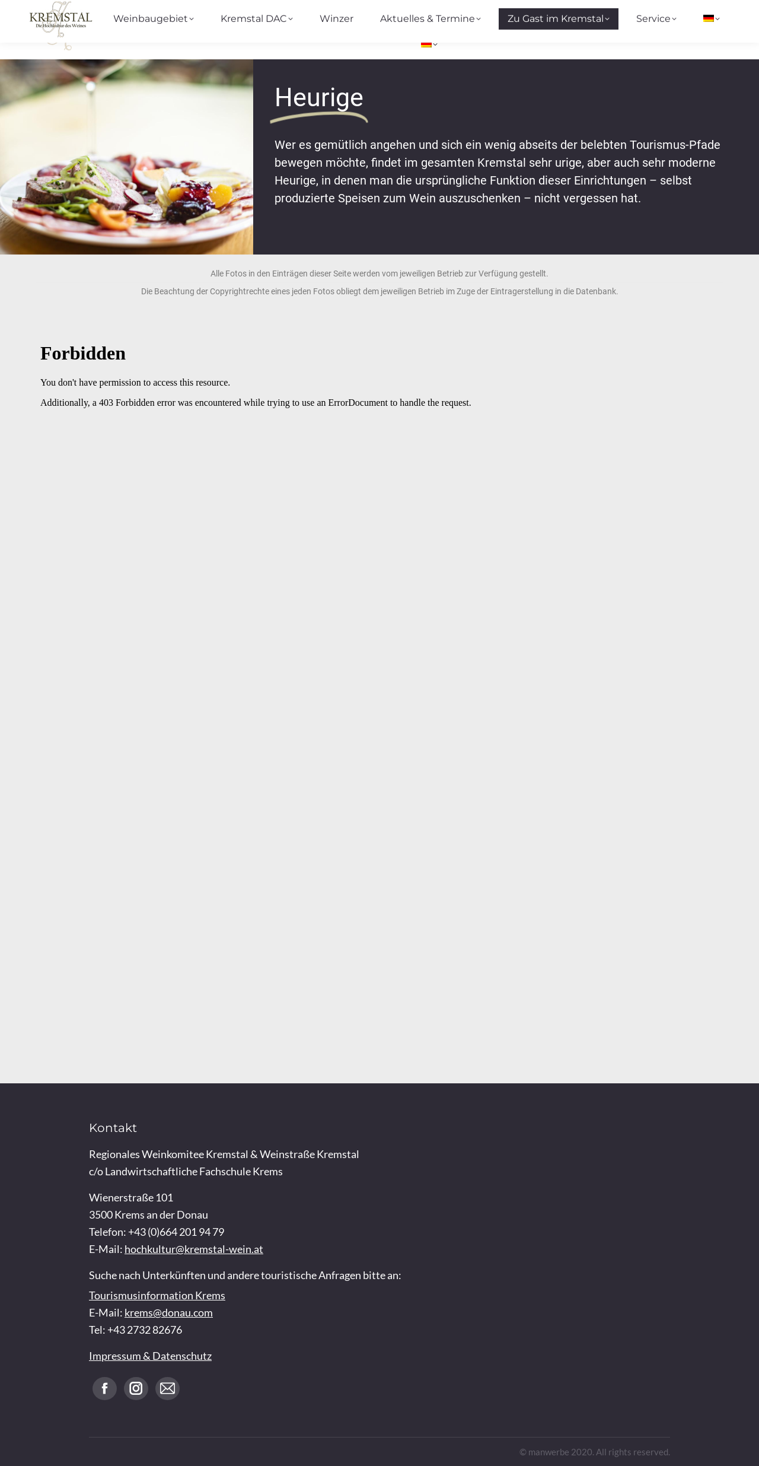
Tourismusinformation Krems (157, 1295)
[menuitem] (429, 44)
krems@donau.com (169, 1312)
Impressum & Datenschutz (150, 1355)
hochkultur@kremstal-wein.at (194, 1248)
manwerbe (548, 1451)
